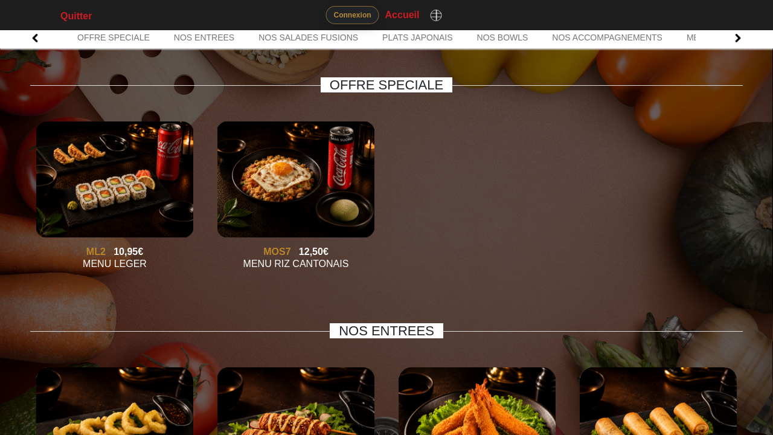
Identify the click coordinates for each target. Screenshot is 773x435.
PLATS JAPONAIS (417, 37)
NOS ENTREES (204, 37)
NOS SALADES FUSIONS (308, 37)
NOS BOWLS (502, 37)
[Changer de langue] (436, 15)
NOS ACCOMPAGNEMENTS (607, 37)
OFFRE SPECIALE (113, 37)
